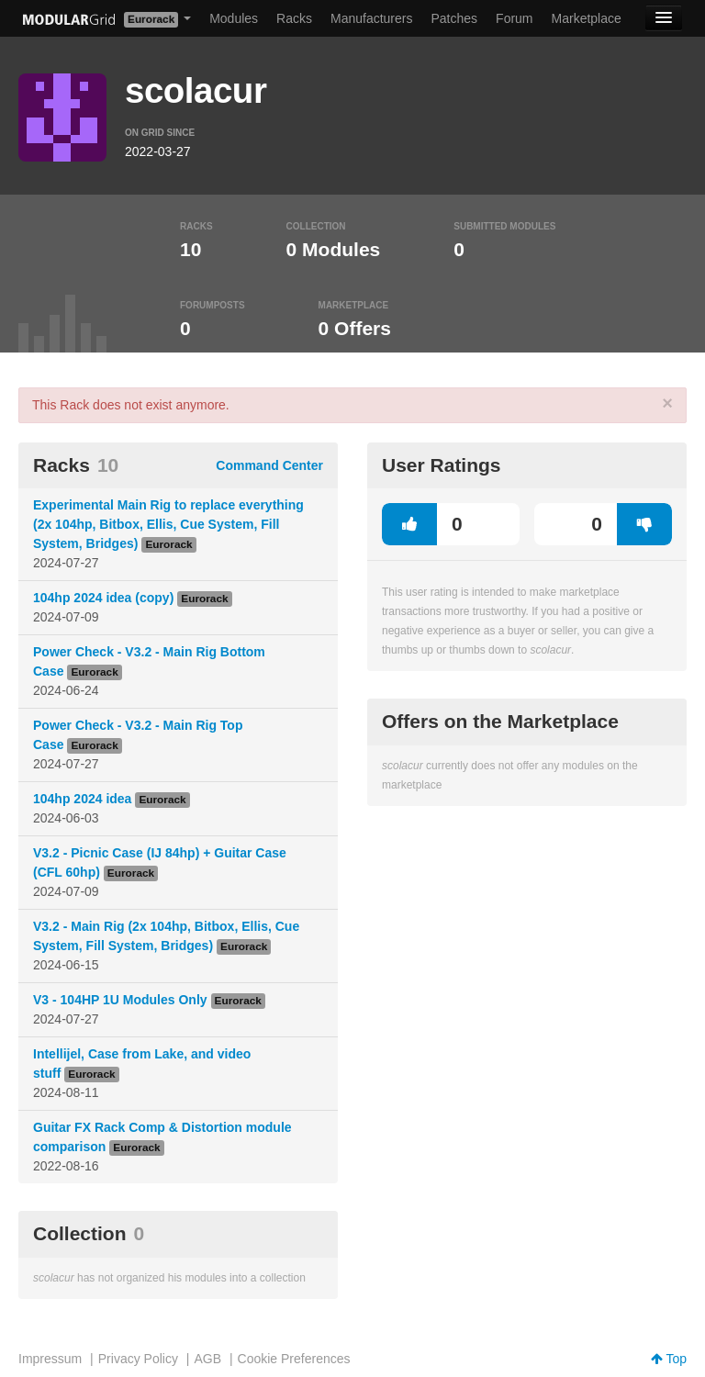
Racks (294, 18)
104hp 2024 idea (82, 798)
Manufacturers (371, 18)
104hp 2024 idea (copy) (103, 597)
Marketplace (586, 18)
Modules (233, 18)
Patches (454, 18)
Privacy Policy (138, 1358)
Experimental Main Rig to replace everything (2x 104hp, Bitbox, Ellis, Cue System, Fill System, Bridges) (168, 524)
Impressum (50, 1358)
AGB (207, 1358)
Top (669, 1358)
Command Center (269, 465)
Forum (514, 18)
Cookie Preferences (294, 1358)
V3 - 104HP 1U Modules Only (120, 999)
